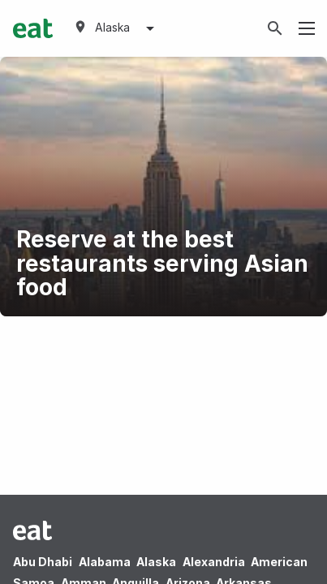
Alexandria (214, 562)
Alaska (156, 562)
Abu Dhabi (42, 562)
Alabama (105, 562)
